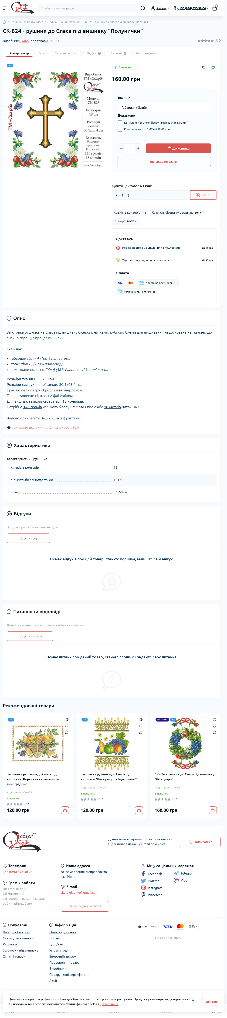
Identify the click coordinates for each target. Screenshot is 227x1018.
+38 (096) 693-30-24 (18, 872)
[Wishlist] (66, 726)
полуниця (51, 427)
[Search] (143, 8)
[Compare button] (213, 67)
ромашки (19, 427)
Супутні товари (14, 956)
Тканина (124, 98)
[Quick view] (66, 719)
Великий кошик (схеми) (63, 21)
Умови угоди (58, 950)
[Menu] (5, 8)
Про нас (55, 938)
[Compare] (66, 732)
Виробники (57, 968)
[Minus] (121, 148)
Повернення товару (64, 962)
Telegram (184, 873)
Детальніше (109, 1004)
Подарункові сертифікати (68, 974)
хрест (66, 427)
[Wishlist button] (203, 67)
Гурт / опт (56, 944)
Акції (53, 981)
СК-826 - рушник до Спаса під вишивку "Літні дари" (184, 776)
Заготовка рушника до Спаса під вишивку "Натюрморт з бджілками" (109, 776)
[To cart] (65, 810)
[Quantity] (130, 148)
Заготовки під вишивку (20, 950)
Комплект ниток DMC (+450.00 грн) (146, 129)
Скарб (24, 41)
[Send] (203, 195)
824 (76, 427)
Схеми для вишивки (18, 938)
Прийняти (210, 1001)
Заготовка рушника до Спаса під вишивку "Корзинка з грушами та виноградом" (33, 779)
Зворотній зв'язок (63, 956)
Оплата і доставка (62, 932)
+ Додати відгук (28, 538)
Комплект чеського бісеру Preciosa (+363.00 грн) (155, 122)
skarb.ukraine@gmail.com (79, 892)
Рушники (16, 21)
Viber (181, 880)
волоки (35, 427)
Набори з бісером (16, 932)
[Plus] (138, 148)
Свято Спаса (35, 21)
